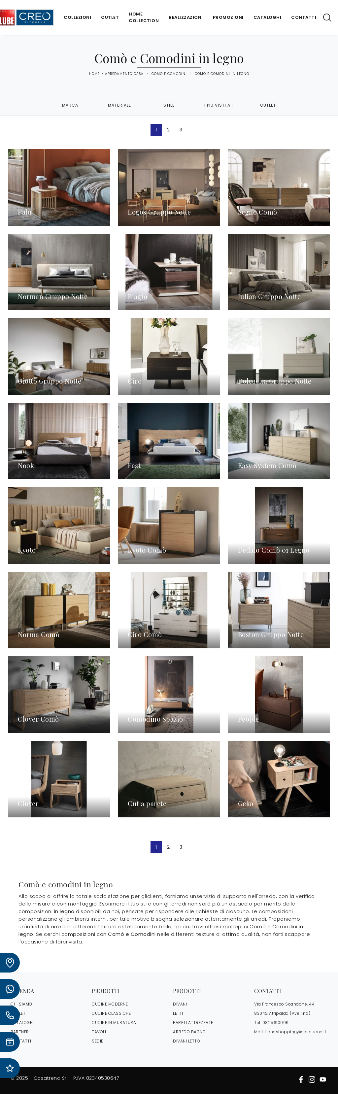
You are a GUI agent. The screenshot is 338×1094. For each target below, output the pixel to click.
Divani (180, 1004)
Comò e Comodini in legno (222, 73)
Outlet (110, 17)
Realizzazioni (186, 17)
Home (94, 74)
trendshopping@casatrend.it (295, 1032)
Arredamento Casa (124, 73)
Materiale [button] (119, 105)
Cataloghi (268, 17)
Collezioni (77, 17)
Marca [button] (70, 105)
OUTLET (18, 1013)
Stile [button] (169, 105)
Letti (178, 1013)
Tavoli (99, 1032)
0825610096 (275, 1022)
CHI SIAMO (21, 1004)
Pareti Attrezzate (193, 1022)
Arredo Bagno (189, 1032)
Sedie (97, 1041)
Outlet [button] (268, 105)
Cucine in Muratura (114, 1022)
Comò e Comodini (169, 73)
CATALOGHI (22, 1022)
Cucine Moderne (110, 1004)
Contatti (303, 17)
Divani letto (186, 1041)
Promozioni (228, 17)
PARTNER (20, 1032)
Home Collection (144, 17)
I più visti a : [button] (218, 105)
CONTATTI (21, 1041)
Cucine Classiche (111, 1013)
